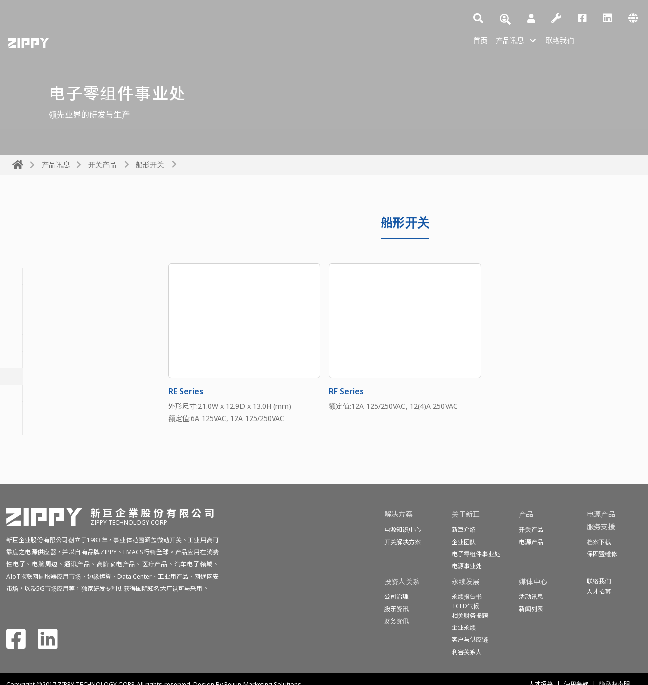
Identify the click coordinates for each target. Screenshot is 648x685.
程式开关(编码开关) (47, 409)
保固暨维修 (602, 554)
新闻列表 (531, 608)
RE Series (186, 391)
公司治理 (396, 596)
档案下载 (599, 542)
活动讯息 (531, 596)
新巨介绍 (464, 529)
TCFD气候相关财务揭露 (470, 611)
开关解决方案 (402, 542)
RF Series (346, 391)
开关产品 (102, 164)
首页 (481, 39)
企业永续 (464, 627)
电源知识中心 (402, 529)
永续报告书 (467, 596)
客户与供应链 (470, 639)
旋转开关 (28, 309)
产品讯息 (514, 39)
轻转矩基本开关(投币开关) (59, 343)
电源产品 (531, 542)
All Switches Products (66, 246)
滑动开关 (28, 359)
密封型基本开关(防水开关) (59, 276)
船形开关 (150, 164)
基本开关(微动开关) (47, 292)
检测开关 (28, 426)
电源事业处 (467, 566)
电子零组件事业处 (476, 554)
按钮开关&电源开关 (47, 326)
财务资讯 (396, 621)
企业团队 (464, 542)
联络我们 (568, 39)
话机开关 (28, 393)
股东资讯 (396, 608)
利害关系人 (467, 652)
